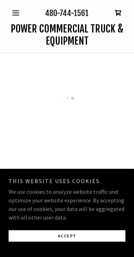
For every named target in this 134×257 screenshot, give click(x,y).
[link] (67, 35)
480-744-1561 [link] (67, 13)
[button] (17, 13)
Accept (67, 238)
